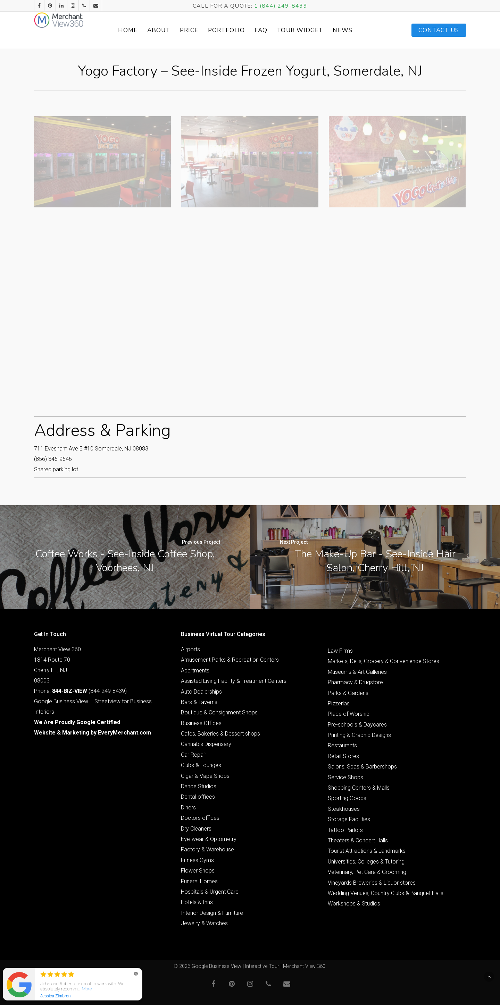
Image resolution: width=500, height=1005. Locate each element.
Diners (188, 807)
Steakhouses (344, 809)
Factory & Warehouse (207, 849)
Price (203, 30)
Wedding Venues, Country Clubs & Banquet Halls (385, 893)
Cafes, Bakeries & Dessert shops (220, 733)
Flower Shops (198, 870)
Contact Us (438, 30)
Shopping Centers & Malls (359, 787)
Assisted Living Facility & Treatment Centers (233, 681)
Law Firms (340, 650)
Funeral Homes (199, 881)
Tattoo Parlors (345, 830)
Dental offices (198, 796)
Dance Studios (198, 786)
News (357, 30)
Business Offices (201, 723)
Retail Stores (343, 756)
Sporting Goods (347, 798)
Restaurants (342, 745)
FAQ (275, 30)
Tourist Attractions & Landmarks (367, 851)
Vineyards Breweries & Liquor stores (372, 882)
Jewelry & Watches (204, 923)
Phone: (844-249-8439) (80, 691)
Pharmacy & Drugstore (355, 682)
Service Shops (345, 777)
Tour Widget (315, 30)
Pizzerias (339, 703)
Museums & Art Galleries (357, 672)
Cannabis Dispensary (206, 744)
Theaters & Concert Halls (358, 840)
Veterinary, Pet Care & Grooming (367, 872)
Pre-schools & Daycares (357, 724)
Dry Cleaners (196, 828)
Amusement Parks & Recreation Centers (230, 659)
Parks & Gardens (348, 693)
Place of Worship (348, 714)
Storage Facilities (349, 819)
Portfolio (241, 30)
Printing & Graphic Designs (359, 735)
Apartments (195, 670)
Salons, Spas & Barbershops (362, 766)
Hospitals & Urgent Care (210, 891)
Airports (190, 649)
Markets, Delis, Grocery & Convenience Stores (383, 661)
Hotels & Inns (197, 902)
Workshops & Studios (354, 903)
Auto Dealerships (201, 691)
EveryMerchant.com (124, 732)
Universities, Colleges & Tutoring (366, 861)
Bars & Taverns (199, 702)
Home (142, 30)
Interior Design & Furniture (212, 913)
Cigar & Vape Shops (205, 776)
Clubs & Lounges (201, 765)
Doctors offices (200, 818)
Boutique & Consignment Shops (219, 712)
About (173, 30)
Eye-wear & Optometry (208, 839)
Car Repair (193, 754)
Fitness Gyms (197, 860)
